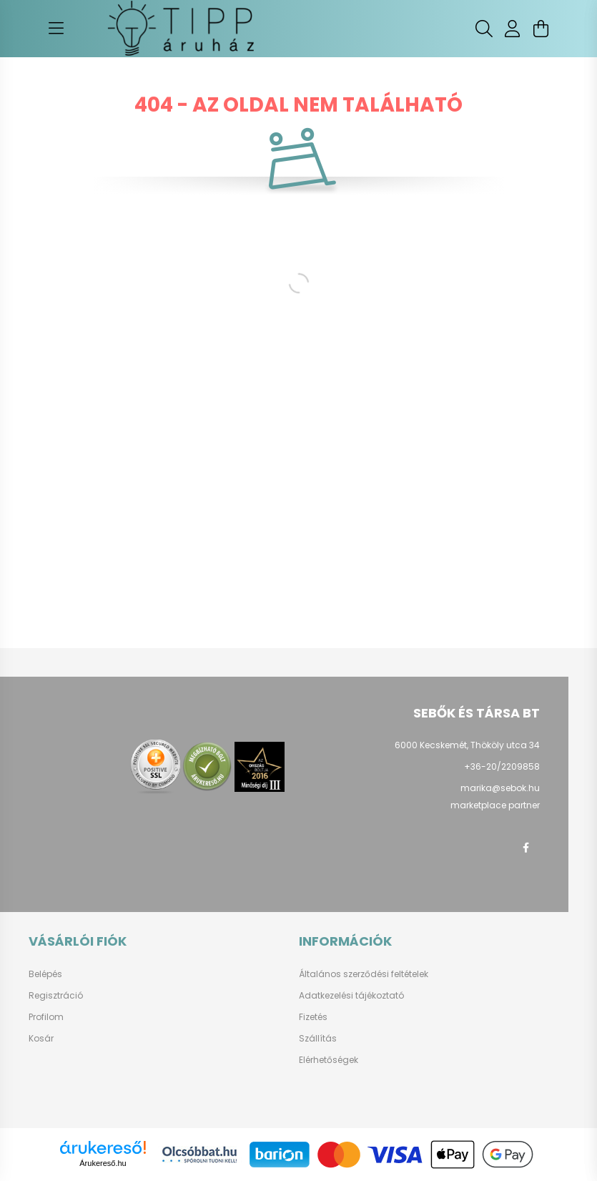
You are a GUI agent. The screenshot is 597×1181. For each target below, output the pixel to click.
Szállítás (318, 1039)
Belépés (45, 974)
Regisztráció (56, 996)
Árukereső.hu (102, 1163)
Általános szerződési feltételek (363, 974)
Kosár (41, 1039)
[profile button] (512, 28)
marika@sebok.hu (500, 788)
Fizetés (313, 1017)
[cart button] (541, 28)
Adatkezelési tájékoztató (351, 996)
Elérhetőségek (328, 1060)
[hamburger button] (56, 28)
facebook (525, 847)
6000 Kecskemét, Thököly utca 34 (467, 745)
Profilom (46, 1017)
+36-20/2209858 (502, 766)
